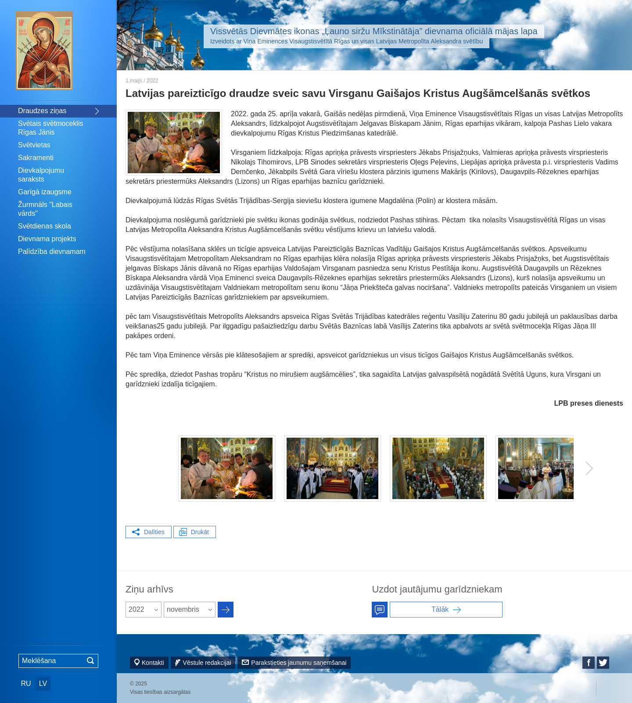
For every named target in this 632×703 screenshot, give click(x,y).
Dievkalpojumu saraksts (41, 175)
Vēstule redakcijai (207, 662)
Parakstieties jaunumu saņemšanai (298, 662)
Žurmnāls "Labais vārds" (45, 209)
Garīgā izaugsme (45, 192)
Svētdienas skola (44, 226)
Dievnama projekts (47, 239)
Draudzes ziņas (42, 110)
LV (43, 683)
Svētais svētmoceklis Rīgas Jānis (50, 128)
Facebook (588, 663)
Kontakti (153, 662)
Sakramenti (36, 157)
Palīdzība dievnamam (52, 251)
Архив (225, 609)
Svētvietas (34, 145)
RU (26, 683)
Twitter (603, 663)
